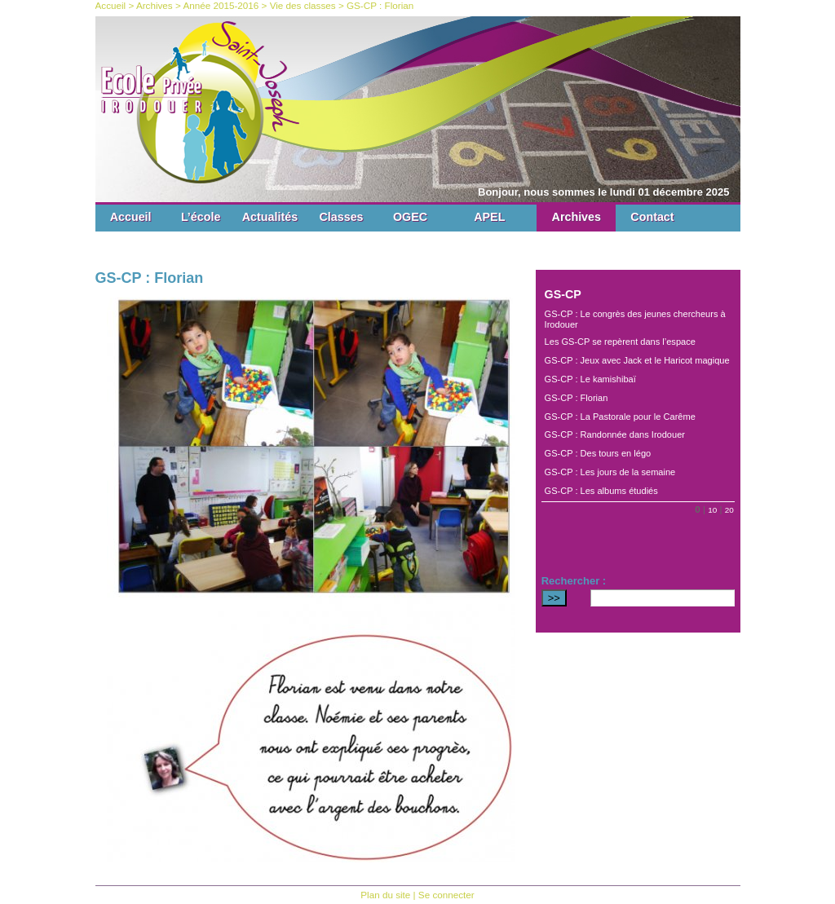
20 (729, 509)
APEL (489, 216)
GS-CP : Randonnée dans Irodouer (615, 434)
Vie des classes (303, 5)
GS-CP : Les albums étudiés (601, 491)
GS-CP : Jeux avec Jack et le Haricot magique (637, 360)
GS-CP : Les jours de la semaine (610, 472)
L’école (200, 216)
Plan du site (385, 894)
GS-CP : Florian (576, 398)
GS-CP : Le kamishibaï (590, 379)
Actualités (270, 216)
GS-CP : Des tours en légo (598, 453)
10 (712, 509)
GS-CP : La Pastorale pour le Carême (620, 416)
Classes (342, 216)
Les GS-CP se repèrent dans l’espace (620, 341)
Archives (576, 216)
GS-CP (563, 294)
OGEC (410, 216)
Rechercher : (573, 581)
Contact (652, 216)
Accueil (131, 216)
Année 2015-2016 (220, 5)
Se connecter (446, 894)
